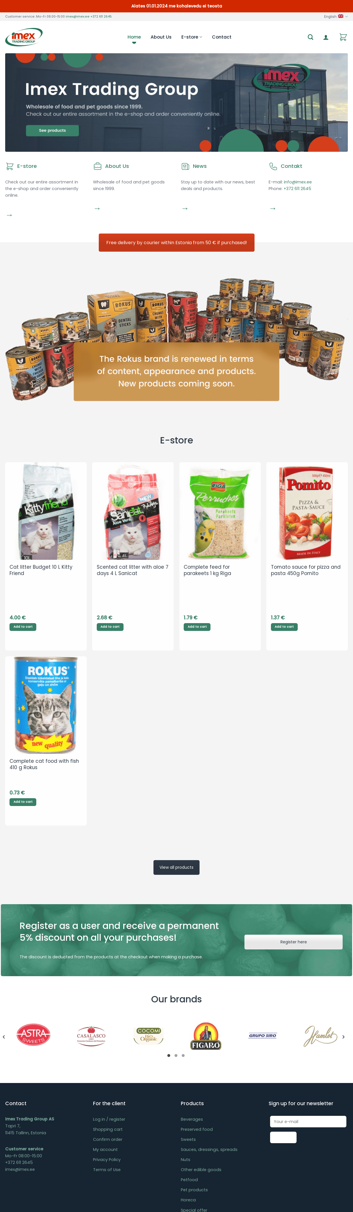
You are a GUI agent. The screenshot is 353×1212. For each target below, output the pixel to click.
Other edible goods (201, 1085)
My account (105, 1065)
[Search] (310, 37)
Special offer (194, 1125)
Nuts (185, 1075)
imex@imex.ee (78, 16)
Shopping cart (108, 1045)
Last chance (193, 1136)
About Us (161, 37)
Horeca (188, 1115)
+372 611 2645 (101, 16)
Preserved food (197, 1045)
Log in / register (109, 1035)
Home (134, 37)
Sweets (188, 1055)
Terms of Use (107, 1085)
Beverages (192, 1035)
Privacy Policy (107, 1075)
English (336, 16)
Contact (221, 37)
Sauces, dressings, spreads (209, 1065)
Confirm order (107, 1055)
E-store (191, 37)
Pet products (194, 1105)
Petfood (189, 1095)
